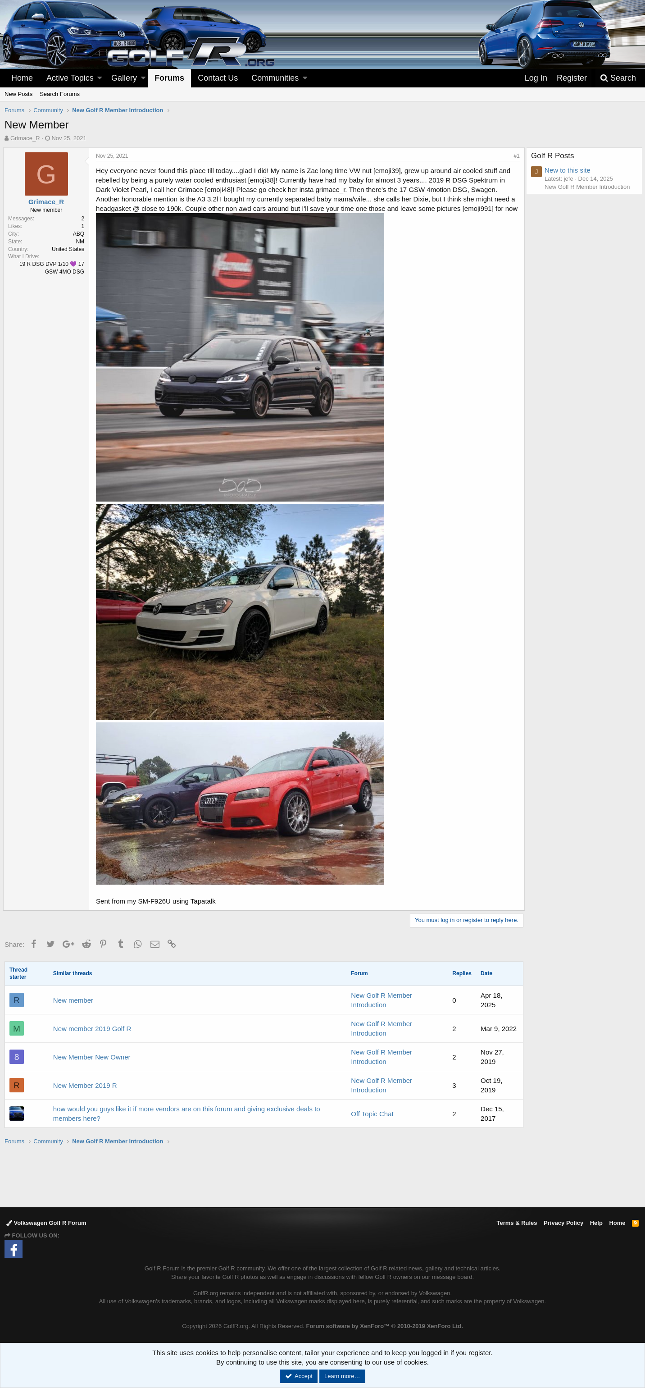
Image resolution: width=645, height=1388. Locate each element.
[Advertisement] (322, 1175)
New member (73, 1000)
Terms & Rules (516, 1222)
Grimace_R (25, 138)
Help (596, 1222)
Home (22, 77)
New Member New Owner (92, 1057)
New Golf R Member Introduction (588, 186)
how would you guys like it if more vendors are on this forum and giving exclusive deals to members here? (186, 1113)
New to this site (569, 170)
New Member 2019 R (85, 1085)
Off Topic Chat (372, 1114)
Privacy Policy (563, 1222)
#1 (515, 156)
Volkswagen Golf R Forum (46, 1222)
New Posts (18, 94)
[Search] (617, 78)
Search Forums (60, 94)
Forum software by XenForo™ (384, 1326)
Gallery (124, 77)
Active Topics (70, 77)
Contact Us (218, 77)
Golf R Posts (554, 155)
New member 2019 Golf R (92, 1028)
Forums (169, 77)
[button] (99, 78)
